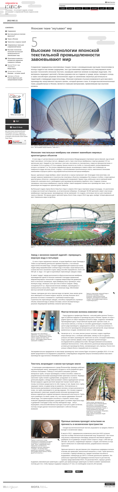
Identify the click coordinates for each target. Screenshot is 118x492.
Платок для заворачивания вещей (18, 77)
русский (94, 8)
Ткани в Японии (13, 39)
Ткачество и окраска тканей (17, 42)
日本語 (110, 8)
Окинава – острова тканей (18, 72)
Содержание (12, 31)
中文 (86, 8)
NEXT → (79, 471)
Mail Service (111, 2)
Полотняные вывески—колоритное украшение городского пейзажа (15, 60)
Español (70, 8)
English (63, 8)
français (78, 8)
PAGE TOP (110, 484)
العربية (102, 8)
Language (62, 5)
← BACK (68, 471)
